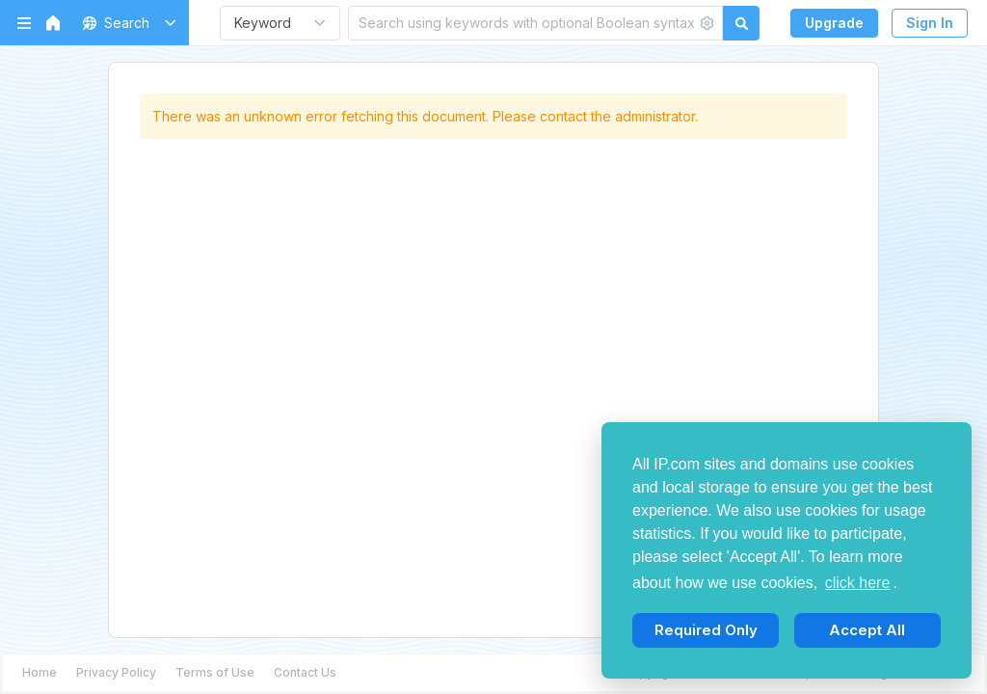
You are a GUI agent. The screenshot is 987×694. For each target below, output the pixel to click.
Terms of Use (214, 672)
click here (858, 582)
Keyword (262, 22)
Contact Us (305, 672)
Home (39, 672)
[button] (125, 22)
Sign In (929, 22)
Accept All (867, 630)
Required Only (706, 630)
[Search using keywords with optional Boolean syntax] (522, 23)
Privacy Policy (116, 672)
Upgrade (834, 22)
